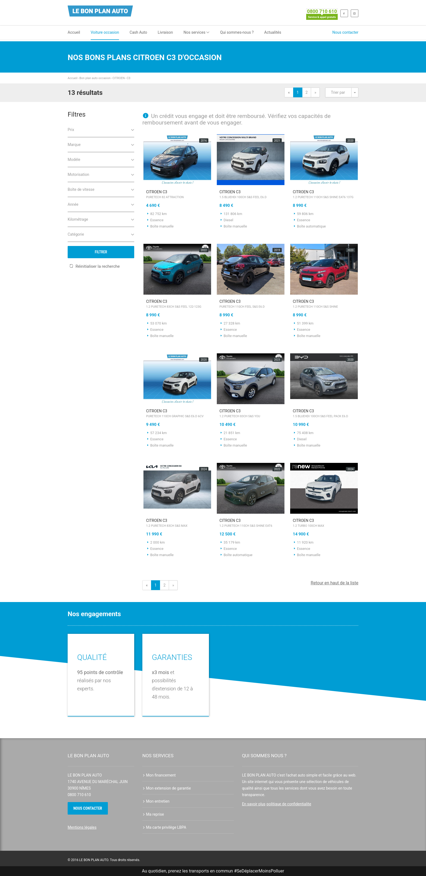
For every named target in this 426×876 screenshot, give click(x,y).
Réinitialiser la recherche (94, 266)
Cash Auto (138, 32)
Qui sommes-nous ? (236, 32)
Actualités (272, 32)
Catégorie (101, 233)
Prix (101, 129)
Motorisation (101, 174)
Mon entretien (156, 801)
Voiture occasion (105, 32)
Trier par (338, 92)
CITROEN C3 (177, 195)
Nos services (197, 32)
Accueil (74, 32)
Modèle (101, 159)
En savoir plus (253, 804)
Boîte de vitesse (101, 189)
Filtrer (101, 252)
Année (101, 204)
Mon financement (159, 775)
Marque (101, 144)
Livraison (165, 32)
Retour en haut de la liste (334, 582)
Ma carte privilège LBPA (164, 827)
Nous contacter (345, 32)
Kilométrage (101, 219)
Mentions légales (82, 827)
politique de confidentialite (289, 804)
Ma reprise (153, 814)
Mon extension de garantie (166, 788)
